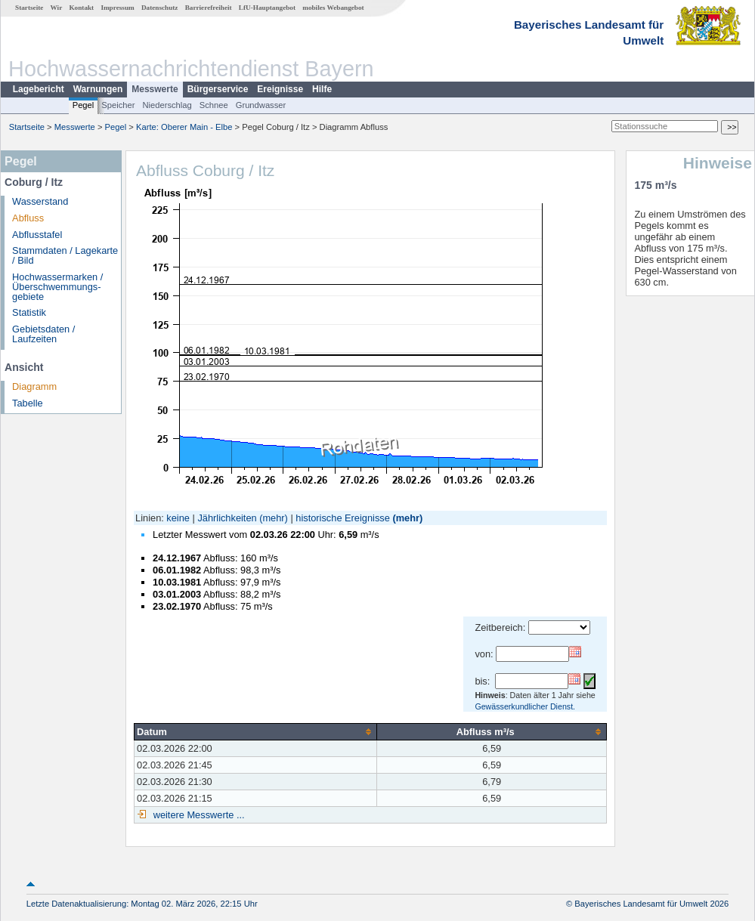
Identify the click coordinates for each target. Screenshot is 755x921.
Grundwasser (261, 105)
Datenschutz (159, 7)
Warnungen (98, 89)
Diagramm (34, 386)
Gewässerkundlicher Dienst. (525, 706)
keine (178, 518)
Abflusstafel (37, 234)
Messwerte (155, 89)
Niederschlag (166, 105)
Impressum (117, 7)
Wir (57, 7)
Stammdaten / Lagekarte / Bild (65, 255)
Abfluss (28, 218)
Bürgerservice (218, 89)
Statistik (29, 312)
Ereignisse (280, 89)
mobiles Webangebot (333, 7)
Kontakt (81, 7)
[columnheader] (256, 731)
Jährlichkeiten (226, 518)
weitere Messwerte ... (197, 815)
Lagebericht (38, 89)
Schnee (214, 105)
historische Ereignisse (342, 518)
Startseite (29, 7)
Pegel (83, 105)
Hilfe (322, 89)
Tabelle (27, 403)
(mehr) (273, 518)
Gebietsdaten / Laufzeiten (43, 334)
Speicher (118, 105)
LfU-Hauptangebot (267, 7)
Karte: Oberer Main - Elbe (184, 126)
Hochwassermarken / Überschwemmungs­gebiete (57, 286)
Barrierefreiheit (208, 7)
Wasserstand (40, 201)
